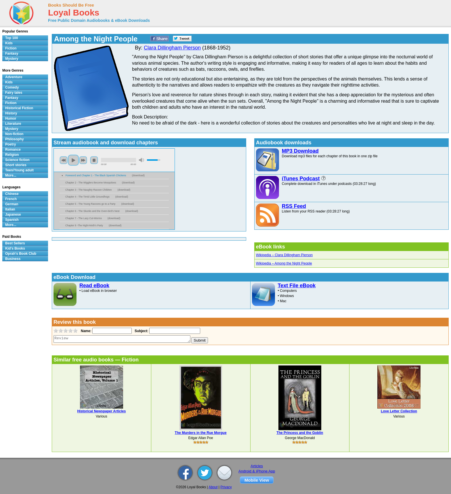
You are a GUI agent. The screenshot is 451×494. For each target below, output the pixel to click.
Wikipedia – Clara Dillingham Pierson (284, 255)
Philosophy (14, 139)
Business (12, 259)
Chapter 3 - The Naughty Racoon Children (88, 189)
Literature (13, 124)
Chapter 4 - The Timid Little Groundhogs (87, 196)
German (11, 204)
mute (141, 160)
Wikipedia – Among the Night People (284, 263)
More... (10, 175)
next (83, 160)
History (11, 113)
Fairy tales (13, 93)
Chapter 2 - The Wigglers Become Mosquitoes (90, 182)
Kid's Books (15, 248)
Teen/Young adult (19, 170)
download (138, 175)
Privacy (226, 487)
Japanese (13, 214)
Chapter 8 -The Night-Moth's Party (84, 225)
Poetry (10, 144)
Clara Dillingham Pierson (172, 48)
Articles (257, 466)
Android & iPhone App (256, 471)
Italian (10, 209)
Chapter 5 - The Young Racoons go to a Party (90, 203)
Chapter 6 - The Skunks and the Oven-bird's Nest (92, 211)
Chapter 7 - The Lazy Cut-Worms (83, 218)
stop (94, 160)
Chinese (12, 194)
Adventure (13, 77)
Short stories (15, 165)
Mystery (11, 59)
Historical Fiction (19, 108)
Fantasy (11, 53)
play (73, 160)
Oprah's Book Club (20, 254)
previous (64, 160)
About (213, 487)
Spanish (12, 220)
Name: (85, 331)
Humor (10, 118)
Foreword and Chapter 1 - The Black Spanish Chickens (96, 175)
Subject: (141, 331)
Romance (13, 150)
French (11, 199)
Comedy (12, 87)
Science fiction (17, 160)
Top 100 (11, 38)
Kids (9, 43)
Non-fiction (14, 134)
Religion (12, 155)
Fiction (10, 48)
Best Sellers (15, 243)
